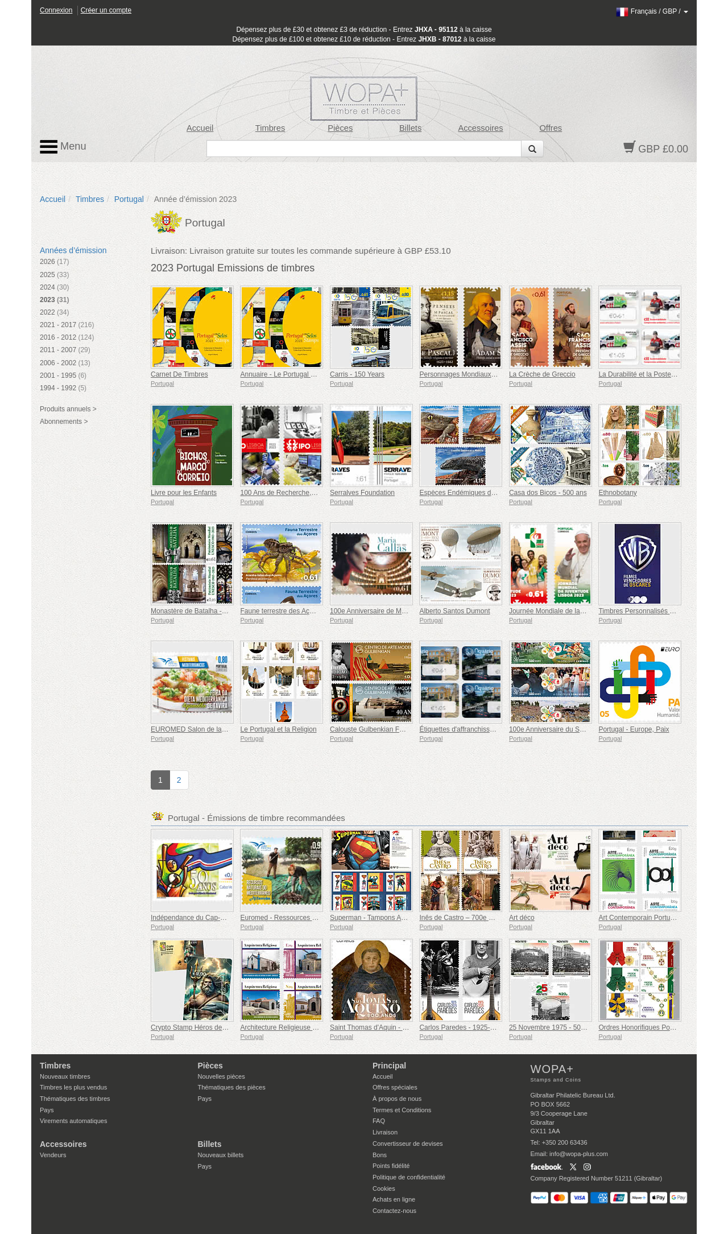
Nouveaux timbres (65, 1076)
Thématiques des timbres (75, 1098)
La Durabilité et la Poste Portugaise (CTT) (661, 374)
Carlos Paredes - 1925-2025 (462, 1027)
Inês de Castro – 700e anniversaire (472, 918)
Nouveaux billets (221, 1155)
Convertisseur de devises (408, 1143)
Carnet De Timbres (179, 374)
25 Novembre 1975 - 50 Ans (551, 1027)
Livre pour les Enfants (184, 493)
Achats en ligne (394, 1199)
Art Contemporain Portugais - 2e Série (656, 918)
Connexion (56, 10)
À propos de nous (397, 1098)
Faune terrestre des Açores (281, 611)
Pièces (340, 128)
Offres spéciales (395, 1087)
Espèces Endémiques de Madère (469, 493)
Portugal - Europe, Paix (633, 729)
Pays (46, 1110)
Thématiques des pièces (232, 1087)
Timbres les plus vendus (73, 1087)
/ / (652, 11)
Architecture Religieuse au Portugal (293, 1027)
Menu (63, 147)
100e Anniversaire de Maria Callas (382, 611)
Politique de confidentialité (409, 1177)
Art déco (522, 918)
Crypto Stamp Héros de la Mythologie (207, 1027)
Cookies (384, 1188)
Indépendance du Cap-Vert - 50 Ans (205, 918)
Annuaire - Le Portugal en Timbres (292, 374)
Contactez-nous (394, 1210)
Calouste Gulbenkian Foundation (379, 729)
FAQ (379, 1120)
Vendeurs (53, 1155)
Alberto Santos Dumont (454, 611)
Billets (410, 128)
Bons (380, 1155)
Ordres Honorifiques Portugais (644, 1027)
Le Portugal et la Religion (278, 729)
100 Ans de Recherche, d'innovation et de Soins (312, 493)
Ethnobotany (617, 493)
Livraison (385, 1132)
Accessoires (480, 128)
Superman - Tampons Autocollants (382, 918)
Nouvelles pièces (221, 1076)
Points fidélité (391, 1165)
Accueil (200, 128)
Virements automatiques (73, 1120)
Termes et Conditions (402, 1110)
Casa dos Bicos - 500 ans (548, 493)
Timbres (270, 128)
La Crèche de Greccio (542, 374)
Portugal (129, 199)
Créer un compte (106, 10)
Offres (550, 128)
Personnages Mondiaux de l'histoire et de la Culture (497, 374)
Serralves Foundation (362, 493)
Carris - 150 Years (357, 374)
